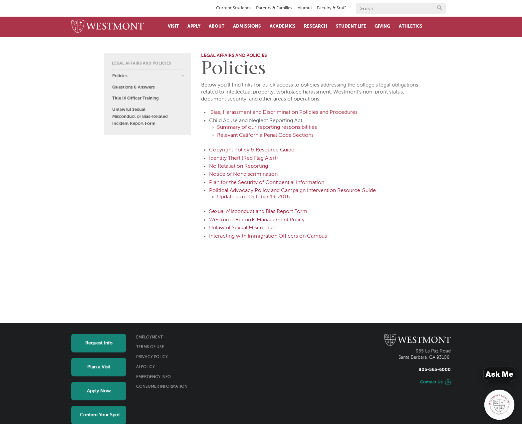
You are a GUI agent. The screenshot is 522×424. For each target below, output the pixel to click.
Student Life (351, 26)
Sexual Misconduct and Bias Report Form (258, 211)
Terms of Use (150, 347)
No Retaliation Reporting (238, 166)
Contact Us (431, 382)
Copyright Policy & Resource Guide (251, 150)
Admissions (247, 26)
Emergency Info (153, 377)
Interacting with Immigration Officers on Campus (268, 236)
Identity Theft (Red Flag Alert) (243, 158)
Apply (193, 26)
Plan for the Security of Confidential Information (266, 182)
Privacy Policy (152, 357)
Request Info (99, 343)
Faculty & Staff (331, 8)
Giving (382, 26)
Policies (120, 76)
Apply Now (99, 391)
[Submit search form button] (439, 8)
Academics (283, 26)
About (216, 26)
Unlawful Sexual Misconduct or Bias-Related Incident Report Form (140, 116)
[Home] (107, 27)
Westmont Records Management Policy (257, 220)
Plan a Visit (98, 367)
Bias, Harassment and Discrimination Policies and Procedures (284, 112)
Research (315, 26)
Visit (173, 26)
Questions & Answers (133, 87)
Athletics (410, 26)
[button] (183, 76)
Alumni (305, 8)
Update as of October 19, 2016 (253, 197)
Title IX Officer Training (135, 98)
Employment (149, 337)
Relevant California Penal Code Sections (265, 135)
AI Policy (145, 367)
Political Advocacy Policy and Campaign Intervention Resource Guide (292, 190)
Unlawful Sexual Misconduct (243, 228)
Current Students (233, 8)
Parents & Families (274, 8)
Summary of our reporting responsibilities (267, 127)
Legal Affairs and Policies (141, 64)
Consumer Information (161, 387)
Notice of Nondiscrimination (243, 174)
